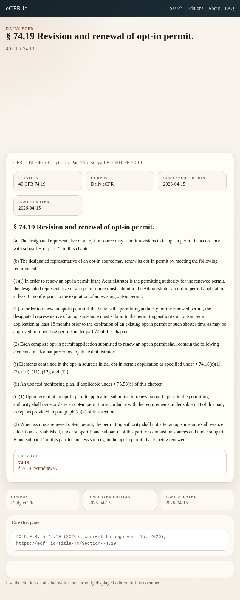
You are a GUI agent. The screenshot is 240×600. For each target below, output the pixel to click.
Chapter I (57, 162)
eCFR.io (17, 8)
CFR (17, 162)
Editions (195, 8)
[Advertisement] (120, 108)
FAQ (229, 8)
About (214, 8)
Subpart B (99, 162)
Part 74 (78, 162)
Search (176, 8)
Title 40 (35, 162)
